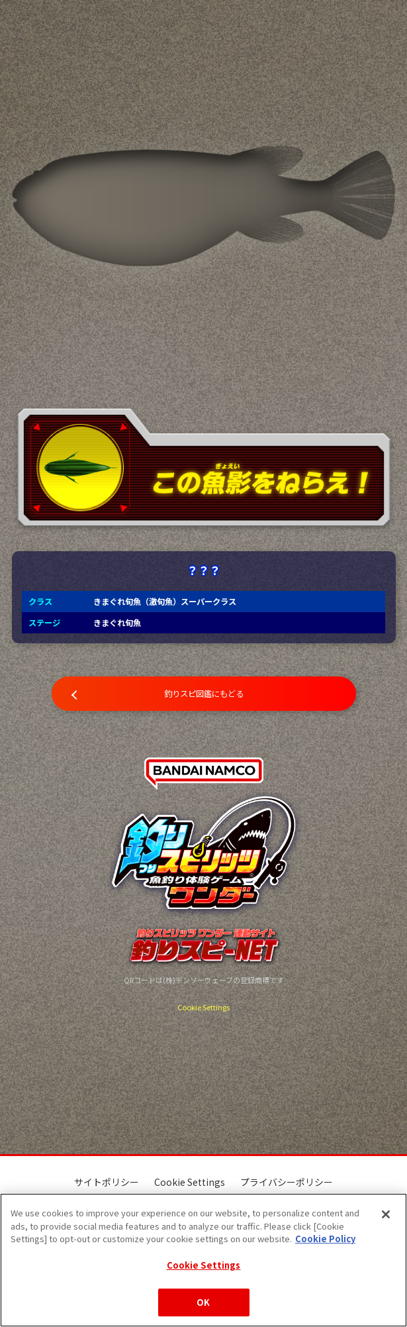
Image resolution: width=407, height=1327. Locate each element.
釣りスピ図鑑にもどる (204, 694)
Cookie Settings (203, 1007)
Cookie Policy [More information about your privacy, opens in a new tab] (325, 1238)
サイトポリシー (106, 1182)
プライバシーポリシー (286, 1182)
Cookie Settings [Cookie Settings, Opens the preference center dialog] (204, 1265)
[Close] (385, 1214)
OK (203, 1302)
